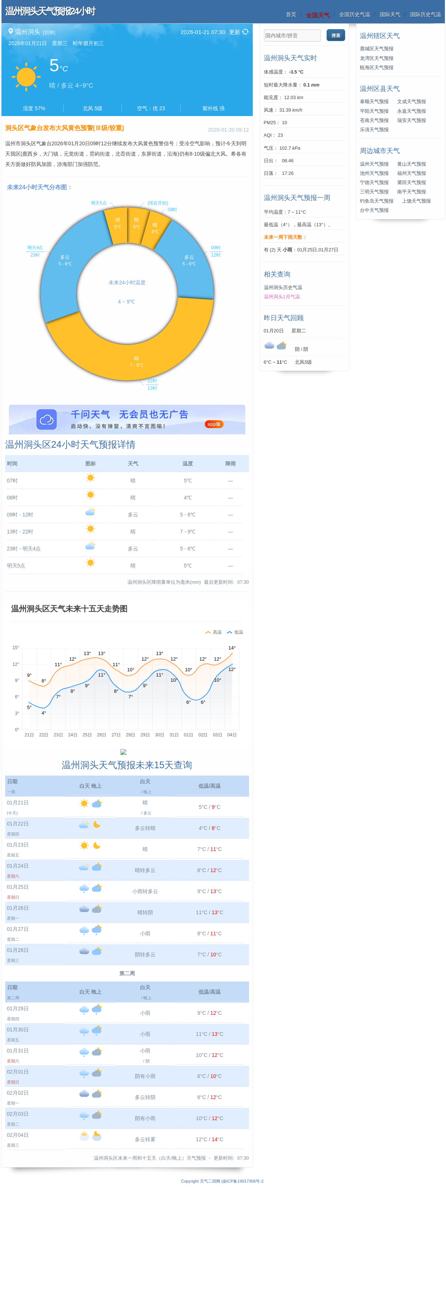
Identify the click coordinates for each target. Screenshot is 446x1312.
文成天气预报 (411, 101)
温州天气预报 (374, 164)
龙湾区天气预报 (377, 58)
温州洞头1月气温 (282, 296)
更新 (234, 32)
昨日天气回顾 (284, 318)
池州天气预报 (374, 173)
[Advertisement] (127, 456)
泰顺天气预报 (374, 101)
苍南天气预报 (374, 120)
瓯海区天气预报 (377, 67)
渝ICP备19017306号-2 (242, 1308)
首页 (291, 14)
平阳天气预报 (374, 111)
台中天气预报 (374, 210)
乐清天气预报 (374, 129)
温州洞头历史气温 (283, 287)
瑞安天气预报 (411, 120)
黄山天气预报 (411, 164)
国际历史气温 (425, 14)
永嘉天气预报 (411, 111)
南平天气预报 (411, 191)
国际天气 (390, 14)
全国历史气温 (354, 14)
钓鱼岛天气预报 (377, 201)
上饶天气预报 (416, 201)
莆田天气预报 (411, 182)
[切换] (49, 32)
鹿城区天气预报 (377, 48)
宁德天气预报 (374, 182)
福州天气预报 (411, 173)
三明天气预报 (374, 191)
